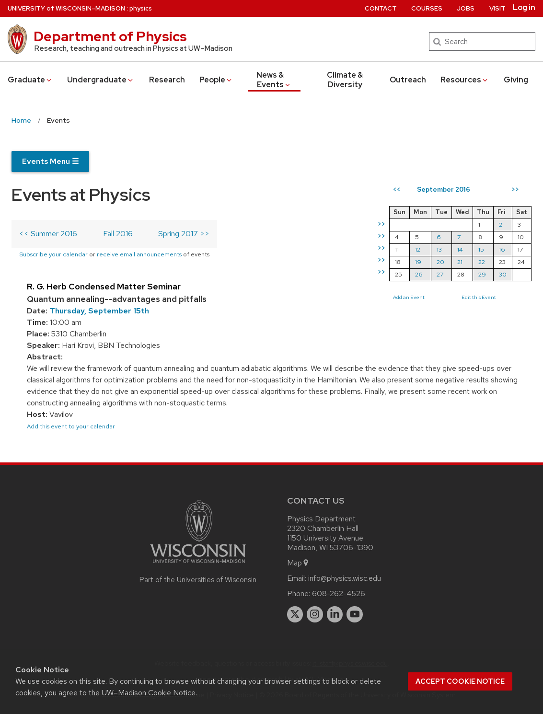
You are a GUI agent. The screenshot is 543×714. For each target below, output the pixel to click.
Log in (524, 7)
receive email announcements (139, 254)
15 (481, 249)
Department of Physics (110, 36)
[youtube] (355, 614)
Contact (381, 8)
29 (482, 274)
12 (418, 249)
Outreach (408, 80)
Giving (516, 80)
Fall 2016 (118, 234)
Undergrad (100, 80)
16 (502, 249)
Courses (426, 8)
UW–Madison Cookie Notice (149, 693)
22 (481, 262)
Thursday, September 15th (99, 311)
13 (439, 249)
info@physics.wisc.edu (344, 578)
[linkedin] (335, 614)
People (216, 80)
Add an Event (409, 297)
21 (460, 262)
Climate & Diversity (345, 80)
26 (419, 274)
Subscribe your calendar (53, 254)
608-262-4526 (338, 593)
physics (140, 8)
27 (440, 274)
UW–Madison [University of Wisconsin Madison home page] (66, 8)
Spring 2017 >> (183, 234)
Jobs (465, 8)
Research (167, 80)
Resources (464, 80)
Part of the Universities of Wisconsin (197, 580)
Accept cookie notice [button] (460, 681)
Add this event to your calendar (71, 426)
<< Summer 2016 (48, 234)
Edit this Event (479, 297)
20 (440, 262)
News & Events (273, 80)
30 (502, 274)
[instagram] (315, 614)
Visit (497, 8)
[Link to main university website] (198, 565)
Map (298, 563)
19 (418, 262)
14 (460, 249)
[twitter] (295, 614)
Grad (30, 80)
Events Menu (50, 161)
